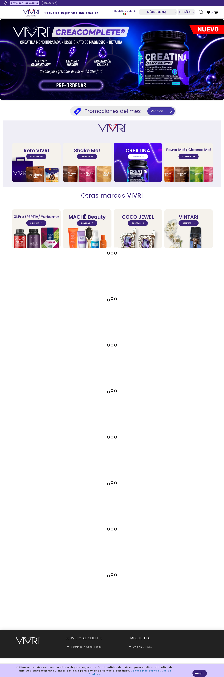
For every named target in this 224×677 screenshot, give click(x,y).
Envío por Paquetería (24, 3)
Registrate (69, 13)
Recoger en (49, 3)
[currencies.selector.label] (158, 12)
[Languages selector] (186, 12)
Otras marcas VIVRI (112, 195)
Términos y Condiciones (84, 647)
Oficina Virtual (140, 647)
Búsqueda (202, 12)
